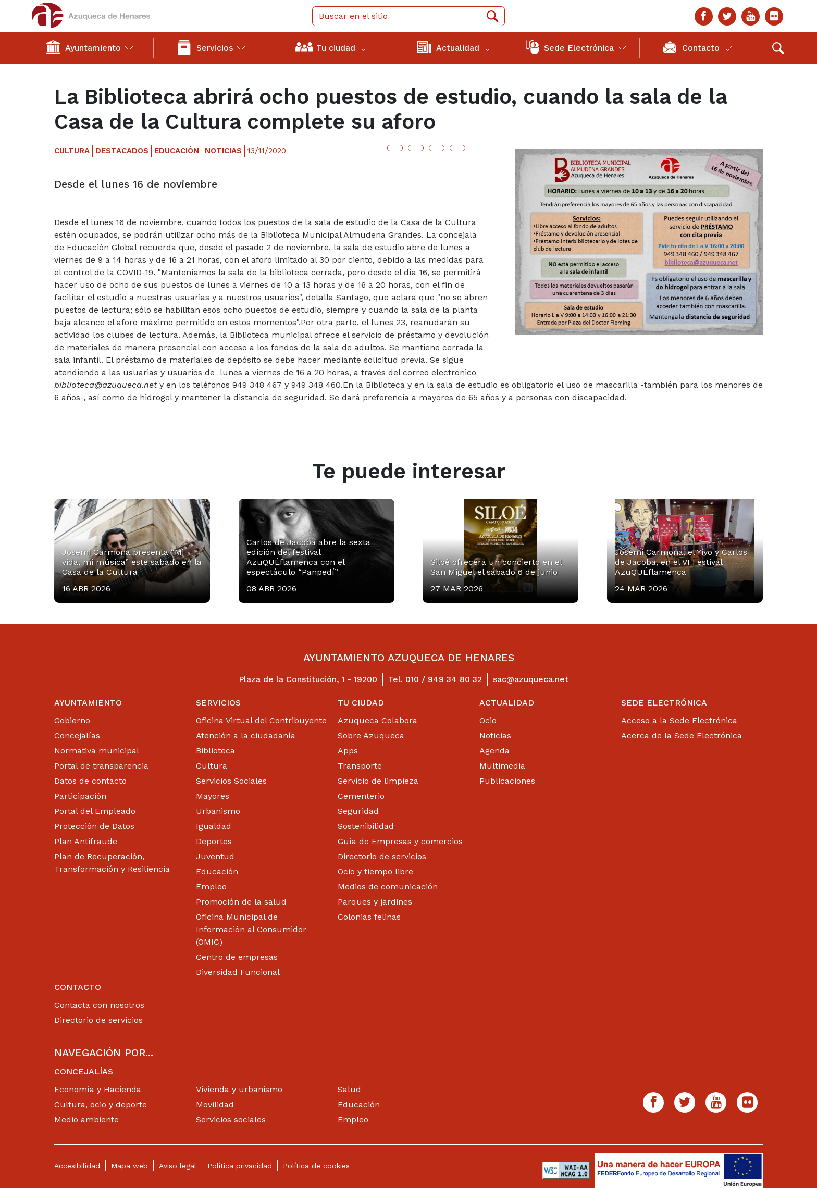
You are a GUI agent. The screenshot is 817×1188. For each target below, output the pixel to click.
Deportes (214, 841)
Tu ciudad (361, 703)
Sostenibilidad (366, 826)
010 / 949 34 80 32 (443, 679)
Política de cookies (316, 1165)
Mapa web (129, 1165)
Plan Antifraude (85, 841)
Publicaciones (507, 781)
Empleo (211, 887)
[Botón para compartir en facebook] (416, 148)
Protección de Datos (94, 826)
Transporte (360, 766)
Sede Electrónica (664, 703)
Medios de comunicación (388, 887)
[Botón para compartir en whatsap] (457, 148)
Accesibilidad (77, 1165)
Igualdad (213, 826)
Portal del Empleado (94, 811)
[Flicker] (774, 16)
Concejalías (77, 735)
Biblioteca (215, 751)
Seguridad (358, 811)
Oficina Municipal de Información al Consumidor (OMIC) (251, 929)
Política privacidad (239, 1165)
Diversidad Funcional (238, 972)
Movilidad (215, 1104)
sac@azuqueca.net (530, 679)
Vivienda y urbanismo (239, 1089)
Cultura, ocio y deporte (100, 1104)
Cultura (211, 766)
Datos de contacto (90, 781)
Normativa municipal (96, 751)
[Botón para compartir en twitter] (395, 148)
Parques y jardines (375, 902)
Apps (348, 751)
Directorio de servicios (382, 856)
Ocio (488, 720)
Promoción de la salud (241, 902)
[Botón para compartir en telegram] (436, 148)
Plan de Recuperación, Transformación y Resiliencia (112, 862)
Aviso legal (177, 1165)
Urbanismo (218, 811)
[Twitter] (727, 16)
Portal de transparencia (101, 766)
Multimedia (502, 766)
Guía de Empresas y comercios (400, 841)
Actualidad (506, 703)
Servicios (218, 703)
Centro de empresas (237, 957)
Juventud (215, 856)
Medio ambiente (86, 1119)
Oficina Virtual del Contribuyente (261, 720)
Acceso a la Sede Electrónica (679, 720)
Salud (349, 1089)
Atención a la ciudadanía (245, 735)
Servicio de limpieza (378, 781)
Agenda (494, 751)
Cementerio (361, 796)
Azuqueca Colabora (377, 720)
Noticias (495, 735)
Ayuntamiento (88, 703)
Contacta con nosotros (99, 1005)
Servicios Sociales (231, 781)
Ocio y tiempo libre (375, 871)
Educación (217, 871)
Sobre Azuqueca (371, 735)
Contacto (77, 987)
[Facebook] (704, 16)
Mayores (212, 796)
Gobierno (72, 720)
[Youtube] (750, 16)
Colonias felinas (369, 917)
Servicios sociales (231, 1119)
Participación (80, 796)
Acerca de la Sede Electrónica (681, 735)
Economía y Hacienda (97, 1089)
